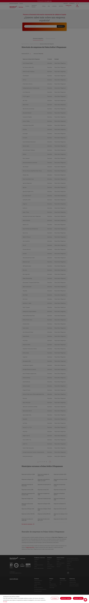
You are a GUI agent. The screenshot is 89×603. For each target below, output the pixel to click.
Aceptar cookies (78, 598)
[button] (85, 599)
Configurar (54, 598)
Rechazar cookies (65, 598)
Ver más (5, 601)
